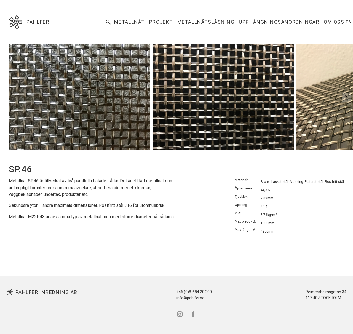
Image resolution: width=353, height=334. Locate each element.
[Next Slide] (346, 97)
